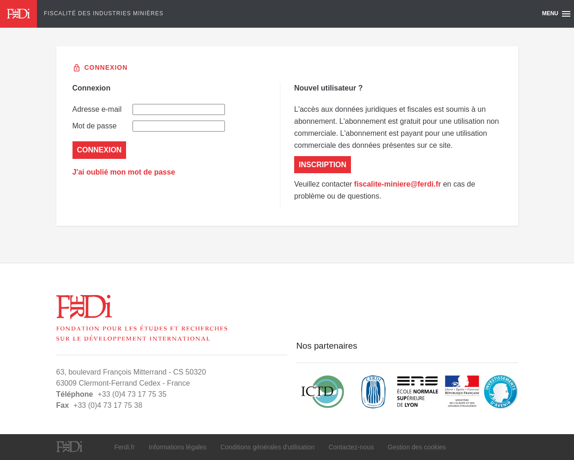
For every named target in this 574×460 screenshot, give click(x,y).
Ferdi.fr (124, 447)
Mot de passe (149, 126)
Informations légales (177, 447)
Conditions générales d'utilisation (267, 447)
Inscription (322, 165)
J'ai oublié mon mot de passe (124, 172)
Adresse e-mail (149, 109)
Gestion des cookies (416, 447)
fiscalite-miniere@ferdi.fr (397, 184)
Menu (557, 13)
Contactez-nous (351, 447)
